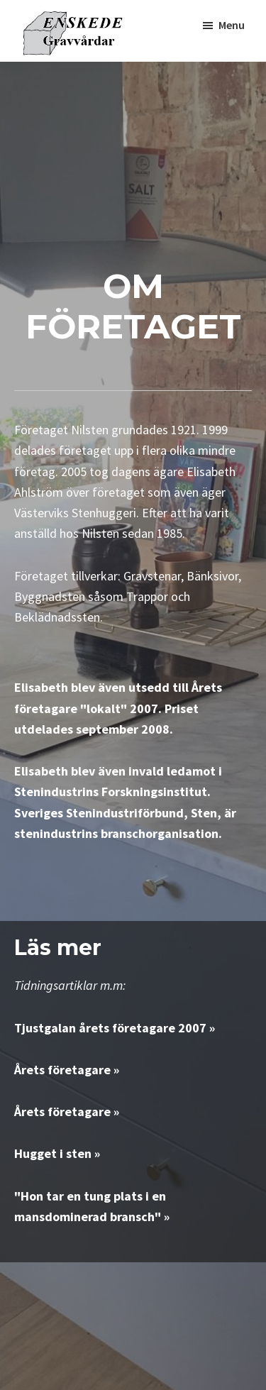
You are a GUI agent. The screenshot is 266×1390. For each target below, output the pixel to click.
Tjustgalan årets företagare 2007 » (114, 1028)
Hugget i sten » (57, 1153)
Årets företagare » (66, 1069)
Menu (231, 25)
